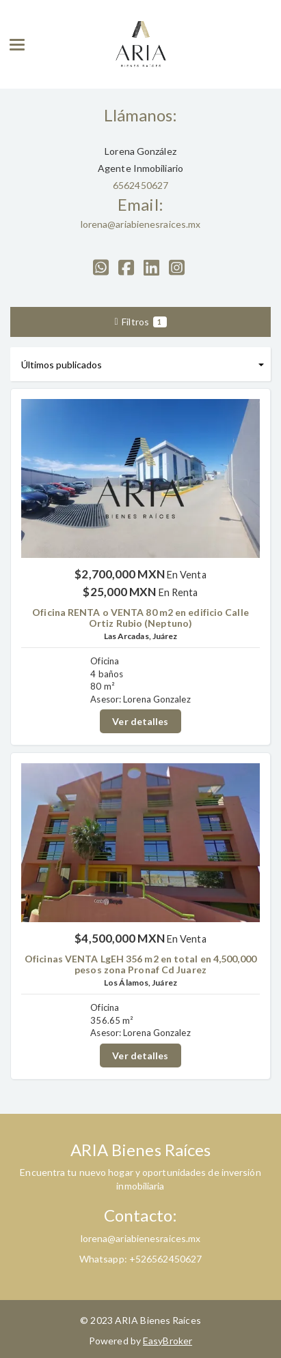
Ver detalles (140, 721)
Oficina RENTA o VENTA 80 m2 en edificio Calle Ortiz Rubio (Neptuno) (140, 617)
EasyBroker (167, 1340)
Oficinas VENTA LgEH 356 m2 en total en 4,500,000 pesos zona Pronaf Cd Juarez (140, 964)
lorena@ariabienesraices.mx (141, 224)
